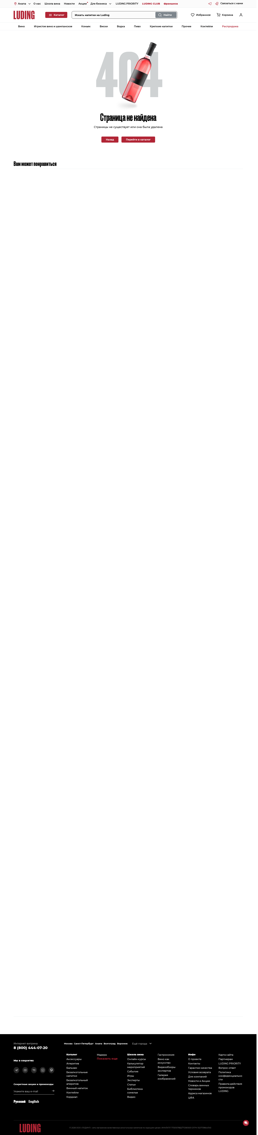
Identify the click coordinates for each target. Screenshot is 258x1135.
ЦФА (191, 1097)
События (132, 1071)
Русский (19, 1101)
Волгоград (110, 1044)
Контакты (194, 1063)
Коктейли (207, 26)
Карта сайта (225, 1054)
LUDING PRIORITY (127, 3)
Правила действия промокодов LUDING (230, 1087)
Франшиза (171, 3)
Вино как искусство (164, 1060)
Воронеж (122, 1044)
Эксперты (133, 1080)
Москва (68, 1044)
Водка (121, 26)
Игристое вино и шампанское (53, 26)
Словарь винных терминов (198, 1087)
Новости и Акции (199, 1080)
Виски (104, 26)
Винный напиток (77, 1088)
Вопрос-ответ (227, 1067)
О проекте (194, 1059)
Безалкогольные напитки (77, 1074)
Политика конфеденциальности (230, 1076)
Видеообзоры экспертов (166, 1068)
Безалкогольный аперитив (77, 1082)
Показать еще (107, 1058)
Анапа (98, 1044)
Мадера (102, 1054)
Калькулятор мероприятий (136, 1065)
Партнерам (225, 1059)
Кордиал (71, 1096)
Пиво (137, 26)
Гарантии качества (200, 1067)
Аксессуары (74, 1059)
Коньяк (86, 26)
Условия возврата (199, 1072)
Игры (130, 1075)
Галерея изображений (166, 1076)
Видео (131, 1096)
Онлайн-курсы (136, 1059)
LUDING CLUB (151, 3)
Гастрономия (166, 1054)
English (34, 1101)
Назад (110, 139)
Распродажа (230, 26)
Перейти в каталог (138, 139)
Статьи (131, 1084)
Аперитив (72, 1063)
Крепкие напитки (161, 26)
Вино (21, 26)
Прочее (186, 26)
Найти (168, 14)
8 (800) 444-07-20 (31, 1047)
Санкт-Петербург (84, 1044)
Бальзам (71, 1067)
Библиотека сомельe (135, 1090)
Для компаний (197, 1076)
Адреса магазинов (200, 1093)
